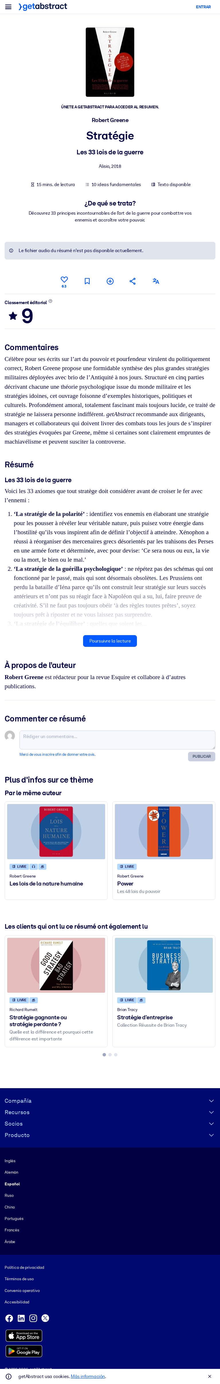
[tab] (104, 1054)
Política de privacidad (24, 1267)
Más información (88, 1376)
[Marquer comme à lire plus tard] (87, 281)
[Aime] (64, 281)
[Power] (164, 831)
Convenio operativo (22, 1290)
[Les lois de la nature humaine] (56, 831)
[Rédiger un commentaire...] (117, 739)
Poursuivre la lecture (110, 640)
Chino (10, 1207)
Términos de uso (19, 1279)
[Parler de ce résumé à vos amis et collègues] (133, 281)
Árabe (10, 1241)
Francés (12, 1230)
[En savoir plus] (50, 300)
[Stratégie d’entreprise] (164, 965)
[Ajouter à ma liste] (110, 281)
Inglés (10, 1160)
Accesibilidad (17, 1302)
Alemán (11, 1172)
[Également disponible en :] (156, 281)
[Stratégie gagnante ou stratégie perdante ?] (56, 965)
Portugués (14, 1218)
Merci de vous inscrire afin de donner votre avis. (57, 754)
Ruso (9, 1195)
